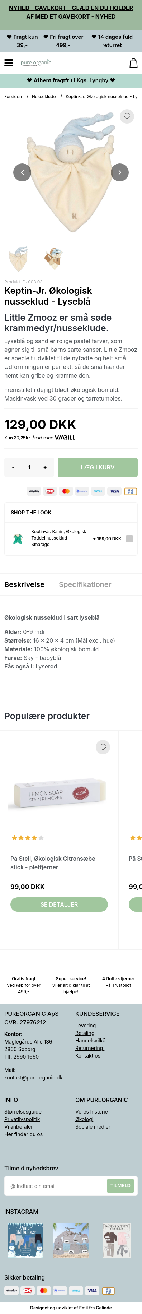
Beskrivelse (24, 584)
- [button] (13, 467)
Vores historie (91, 1112)
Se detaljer (59, 904)
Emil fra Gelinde (95, 1307)
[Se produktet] (18, 539)
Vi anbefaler (18, 1127)
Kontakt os (87, 1055)
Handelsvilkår (91, 1040)
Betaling (84, 1033)
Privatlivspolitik (22, 1119)
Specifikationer (85, 584)
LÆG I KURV (98, 467)
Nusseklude (44, 96)
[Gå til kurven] (130, 63)
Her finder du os (23, 1134)
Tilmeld (120, 1185)
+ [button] (45, 467)
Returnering (89, 1048)
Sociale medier (92, 1127)
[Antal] (29, 467)
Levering (85, 1025)
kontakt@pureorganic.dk (33, 1077)
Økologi (84, 1119)
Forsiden (13, 96)
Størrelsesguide (23, 1112)
